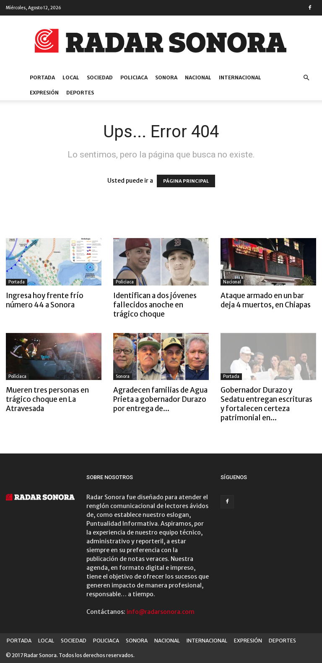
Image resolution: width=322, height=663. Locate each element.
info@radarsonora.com (161, 612)
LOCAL (70, 77)
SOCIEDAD (100, 77)
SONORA (166, 77)
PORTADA (42, 77)
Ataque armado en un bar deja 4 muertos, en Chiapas (266, 300)
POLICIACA (134, 77)
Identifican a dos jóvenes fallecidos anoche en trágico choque (155, 305)
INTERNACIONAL (240, 77)
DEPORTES (80, 92)
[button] (306, 78)
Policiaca (125, 282)
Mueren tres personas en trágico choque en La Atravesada (47, 399)
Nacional (232, 282)
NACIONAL (198, 77)
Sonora (123, 376)
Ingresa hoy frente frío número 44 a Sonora (44, 300)
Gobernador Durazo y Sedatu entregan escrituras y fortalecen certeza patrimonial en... (266, 403)
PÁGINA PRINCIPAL (186, 181)
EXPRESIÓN (44, 92)
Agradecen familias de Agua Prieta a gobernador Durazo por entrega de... (160, 399)
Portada (16, 282)
